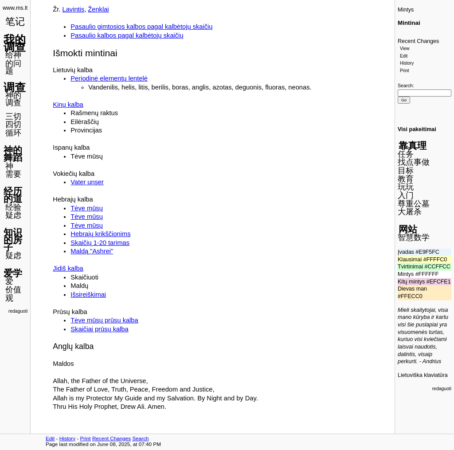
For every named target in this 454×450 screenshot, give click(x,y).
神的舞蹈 (13, 154)
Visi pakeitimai (417, 129)
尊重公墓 (414, 203)
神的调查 (13, 99)
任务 (406, 154)
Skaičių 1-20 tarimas (99, 242)
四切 (13, 124)
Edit (403, 56)
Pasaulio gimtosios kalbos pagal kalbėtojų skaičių (141, 26)
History (407, 63)
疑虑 (13, 215)
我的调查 (15, 43)
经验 (13, 207)
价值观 (13, 294)
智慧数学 (414, 237)
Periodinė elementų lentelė (109, 78)
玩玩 (406, 186)
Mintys (406, 10)
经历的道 (13, 195)
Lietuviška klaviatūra (423, 375)
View (405, 48)
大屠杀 (410, 211)
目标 (406, 170)
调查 (15, 87)
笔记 (15, 21)
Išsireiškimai (88, 294)
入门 (406, 195)
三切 (13, 116)
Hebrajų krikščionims (100, 233)
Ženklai (98, 9)
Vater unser (87, 182)
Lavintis (74, 9)
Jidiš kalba (68, 268)
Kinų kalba (68, 104)
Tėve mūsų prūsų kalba (104, 320)
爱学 (13, 273)
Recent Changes (418, 41)
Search (405, 85)
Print (404, 70)
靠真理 (413, 145)
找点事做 (414, 162)
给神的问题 (13, 62)
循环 (13, 132)
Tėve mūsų (86, 208)
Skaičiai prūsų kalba (99, 329)
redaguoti (17, 311)
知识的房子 (13, 239)
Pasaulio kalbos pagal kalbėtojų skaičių (126, 35)
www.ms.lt (15, 8)
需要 (13, 174)
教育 (406, 179)
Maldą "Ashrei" (91, 251)
